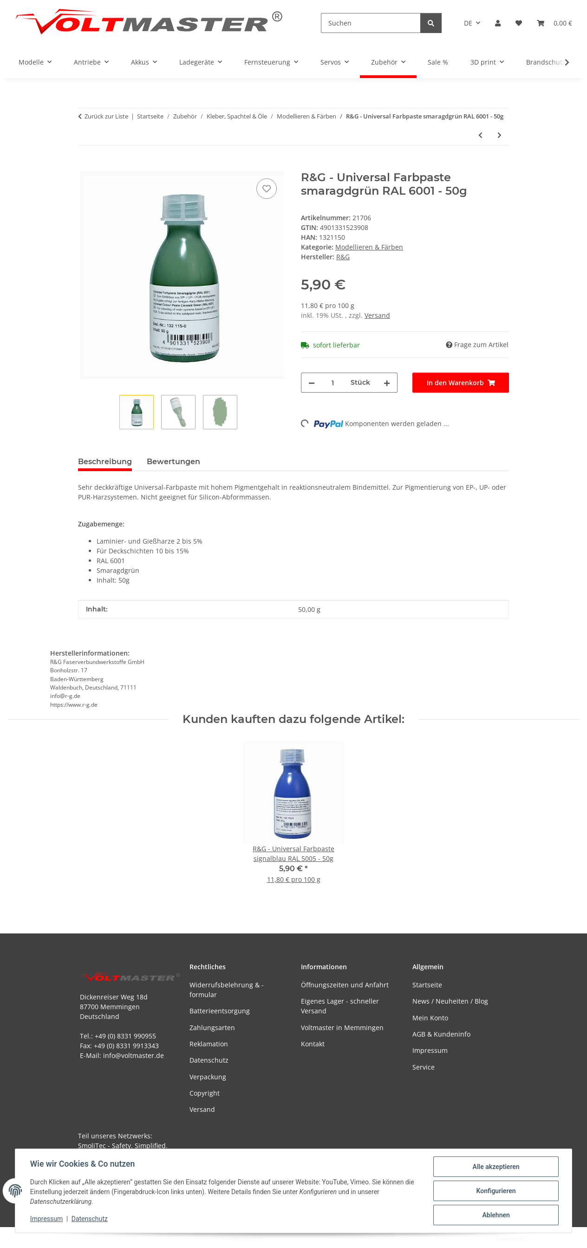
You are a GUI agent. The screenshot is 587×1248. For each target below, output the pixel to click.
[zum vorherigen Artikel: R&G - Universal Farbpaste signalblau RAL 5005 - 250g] (480, 135)
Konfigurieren (495, 1191)
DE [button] (468, 23)
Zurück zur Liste (106, 116)
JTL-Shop (539, 1238)
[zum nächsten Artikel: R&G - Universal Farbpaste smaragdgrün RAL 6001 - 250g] (499, 135)
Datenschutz (90, 1219)
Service (423, 1067)
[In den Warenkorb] (85, 166)
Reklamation (208, 1043)
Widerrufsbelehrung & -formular (226, 989)
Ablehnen (495, 1215)
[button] (498, 23)
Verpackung (207, 1076)
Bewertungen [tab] (173, 461)
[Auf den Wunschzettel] (266, 188)
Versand (377, 315)
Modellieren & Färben (369, 247)
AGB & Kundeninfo (441, 1034)
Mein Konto (430, 1017)
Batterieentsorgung (219, 1010)
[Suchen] (371, 23)
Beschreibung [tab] (105, 461)
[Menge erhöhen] (387, 382)
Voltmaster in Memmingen (342, 1027)
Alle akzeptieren (495, 1166)
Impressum (46, 1219)
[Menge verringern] (311, 382)
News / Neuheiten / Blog (450, 1001)
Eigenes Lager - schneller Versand (340, 1006)
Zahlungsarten (212, 1027)
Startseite (427, 984)
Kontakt (313, 1043)
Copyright (204, 1093)
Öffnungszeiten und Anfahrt (345, 984)
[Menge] (332, 382)
